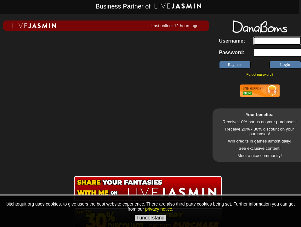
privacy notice (158, 209)
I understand (151, 217)
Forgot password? (260, 74)
